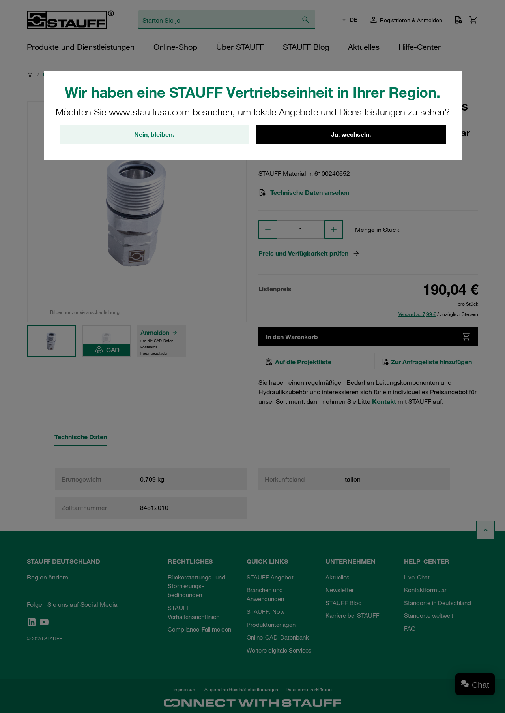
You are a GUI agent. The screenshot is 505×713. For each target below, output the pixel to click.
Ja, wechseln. (351, 134)
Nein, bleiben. (154, 134)
